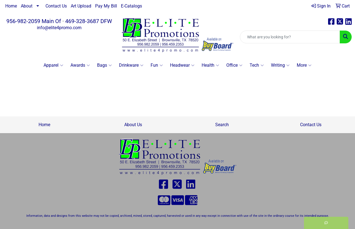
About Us (133, 124)
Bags (104, 65)
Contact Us (56, 6)
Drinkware (131, 65)
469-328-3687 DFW (88, 21)
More (304, 65)
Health (210, 65)
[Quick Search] (290, 37)
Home (11, 6)
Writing (280, 65)
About (26, 6)
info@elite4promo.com (59, 27)
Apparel (53, 65)
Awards (80, 65)
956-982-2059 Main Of (33, 21)
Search (222, 124)
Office (234, 65)
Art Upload (81, 6)
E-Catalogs (131, 6)
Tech (257, 65)
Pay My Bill (106, 6)
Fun (157, 65)
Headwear (182, 65)
